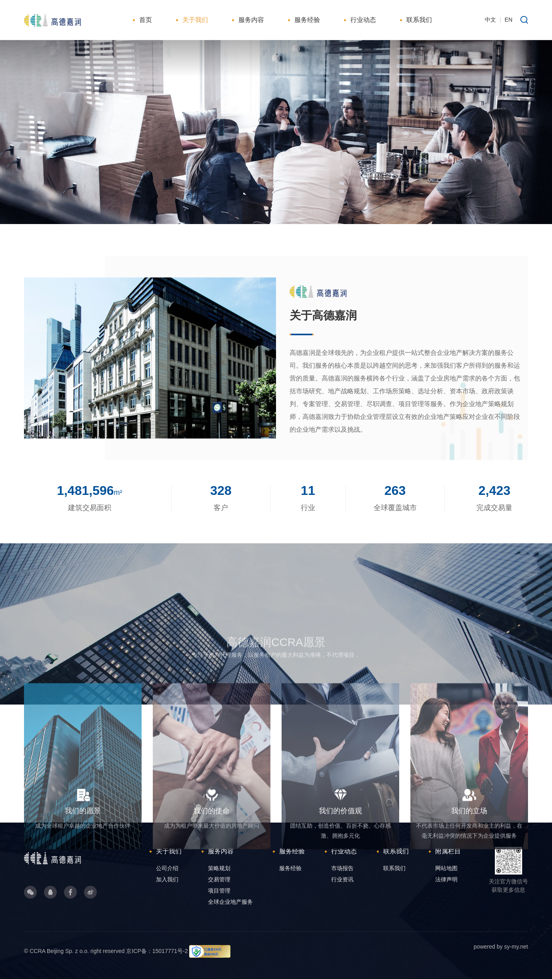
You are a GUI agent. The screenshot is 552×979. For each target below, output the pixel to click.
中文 (490, 19)
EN (508, 19)
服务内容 (251, 19)
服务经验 (307, 19)
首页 (145, 19)
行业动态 (363, 19)
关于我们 (195, 19)
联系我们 (419, 19)
